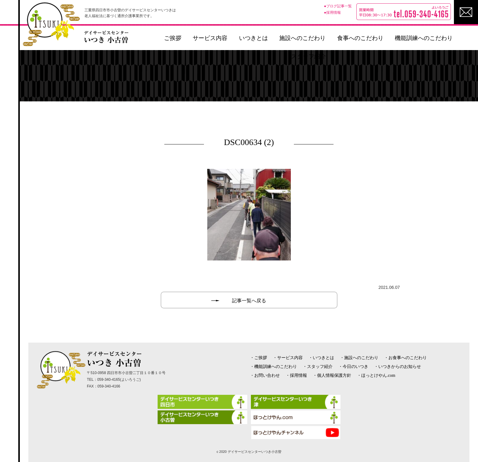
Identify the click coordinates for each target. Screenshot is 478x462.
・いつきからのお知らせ (397, 366)
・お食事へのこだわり (405, 357)
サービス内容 (210, 38)
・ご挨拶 (258, 357)
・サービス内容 (288, 357)
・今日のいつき (353, 366)
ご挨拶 (172, 38)
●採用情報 (332, 12)
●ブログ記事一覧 (338, 6)
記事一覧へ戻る (249, 300)
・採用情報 (296, 375)
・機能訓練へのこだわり (273, 366)
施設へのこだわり (302, 38)
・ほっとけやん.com (376, 375)
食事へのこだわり (360, 38)
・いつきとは (321, 357)
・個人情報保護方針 (332, 375)
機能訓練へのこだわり (424, 38)
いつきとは (253, 38)
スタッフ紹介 (308, 56)
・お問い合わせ (265, 375)
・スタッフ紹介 (318, 366)
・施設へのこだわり (359, 357)
